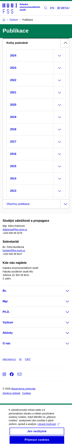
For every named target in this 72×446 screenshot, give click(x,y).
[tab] (36, 42)
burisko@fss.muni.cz (14, 250)
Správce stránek (11, 393)
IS (20, 359)
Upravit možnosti (48, 427)
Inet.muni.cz (9, 359)
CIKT (28, 359)
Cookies (26, 393)
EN (52, 8)
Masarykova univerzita (23, 388)
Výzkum (8, 322)
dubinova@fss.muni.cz (15, 229)
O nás (6, 343)
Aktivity (8, 332)
